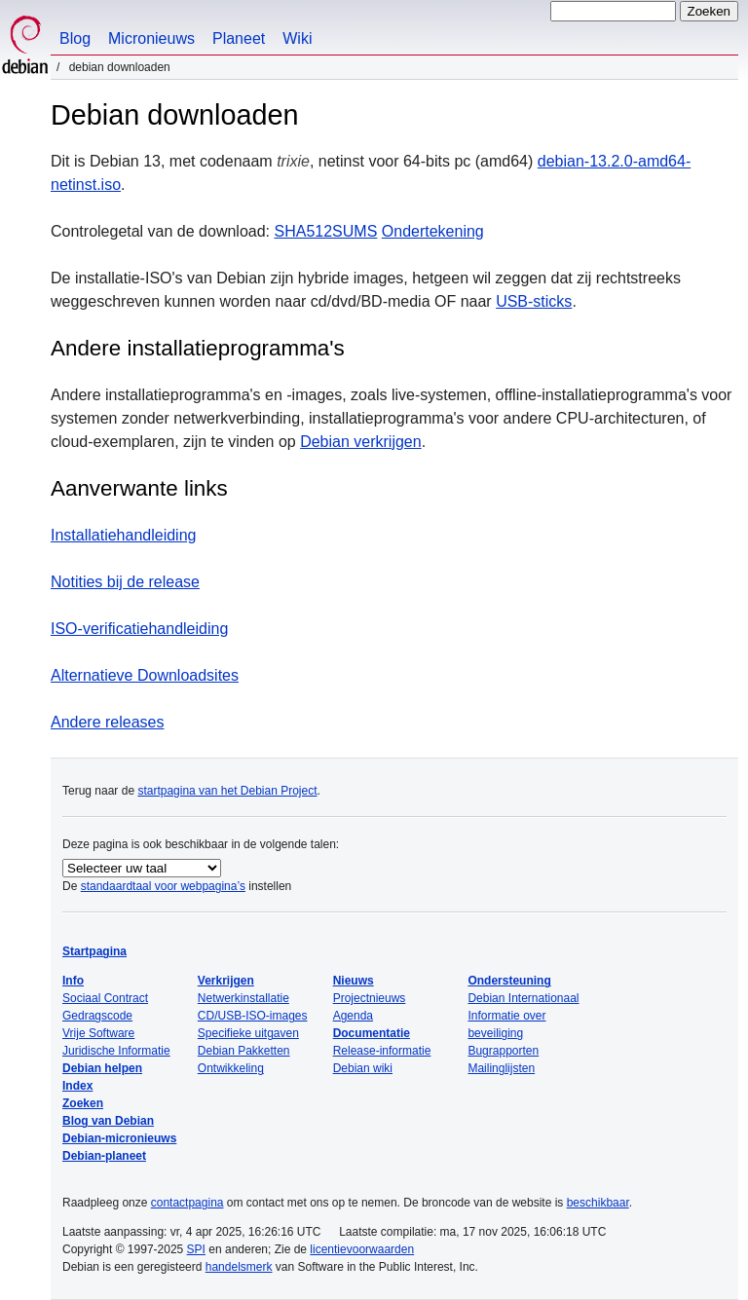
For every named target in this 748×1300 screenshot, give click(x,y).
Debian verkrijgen (361, 441)
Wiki (297, 38)
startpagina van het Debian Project (227, 791)
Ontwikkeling (231, 1068)
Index (77, 1086)
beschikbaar (598, 1202)
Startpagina (94, 951)
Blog (75, 38)
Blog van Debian (108, 1121)
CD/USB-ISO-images (253, 1015)
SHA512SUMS (326, 231)
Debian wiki (363, 1068)
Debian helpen (102, 1068)
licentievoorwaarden (362, 1249)
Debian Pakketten (244, 1051)
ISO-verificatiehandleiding (139, 628)
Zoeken (82, 1103)
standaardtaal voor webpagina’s (163, 886)
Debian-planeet (104, 1156)
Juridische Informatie (116, 1051)
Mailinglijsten (501, 1068)
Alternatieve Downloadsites (145, 675)
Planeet (238, 38)
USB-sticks (534, 301)
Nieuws (353, 980)
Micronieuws (151, 38)
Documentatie (371, 1033)
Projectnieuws (369, 998)
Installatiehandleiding (123, 535)
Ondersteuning (509, 980)
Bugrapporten (503, 1051)
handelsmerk (239, 1267)
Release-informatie (382, 1051)
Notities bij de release (125, 582)
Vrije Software (98, 1033)
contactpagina (187, 1202)
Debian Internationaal (523, 998)
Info (73, 980)
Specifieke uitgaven (248, 1033)
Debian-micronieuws (119, 1138)
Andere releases (108, 722)
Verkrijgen (226, 980)
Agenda (353, 1015)
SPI (196, 1249)
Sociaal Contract (105, 998)
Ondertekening (433, 231)
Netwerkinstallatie (243, 998)
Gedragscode (97, 1015)
